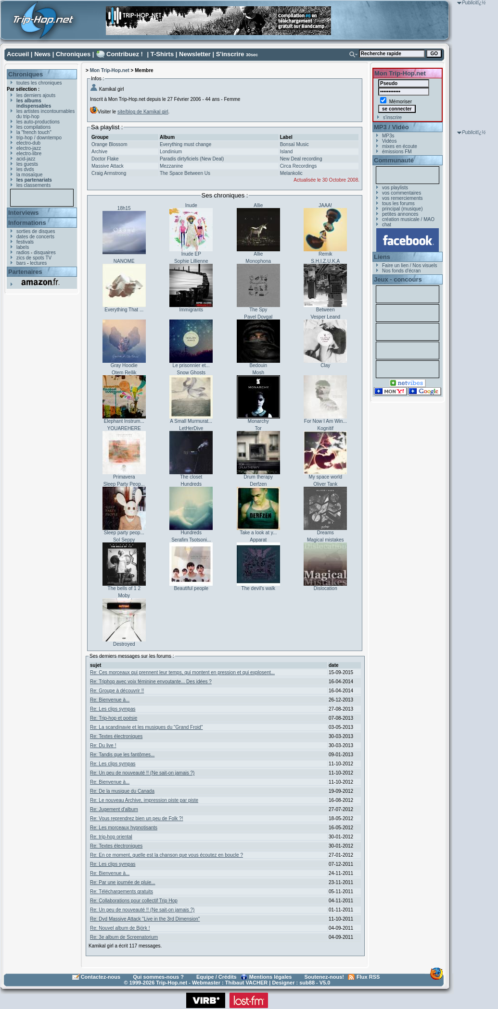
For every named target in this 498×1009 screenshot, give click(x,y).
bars (21, 263)
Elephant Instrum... (124, 421)
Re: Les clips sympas (112, 709)
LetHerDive (191, 428)
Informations (27, 222)
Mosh (258, 372)
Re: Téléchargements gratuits (121, 891)
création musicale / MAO (408, 219)
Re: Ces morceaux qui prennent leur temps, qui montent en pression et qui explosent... (182, 672)
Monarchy (258, 421)
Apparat (258, 539)
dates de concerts (35, 236)
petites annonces (400, 214)
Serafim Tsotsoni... (191, 539)
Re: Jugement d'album (114, 809)
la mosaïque (29, 174)
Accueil (18, 54)
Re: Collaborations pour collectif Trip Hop (134, 900)
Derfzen (258, 484)
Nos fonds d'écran (401, 270)
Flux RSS (368, 977)
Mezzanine (171, 166)
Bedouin (258, 365)
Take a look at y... (258, 532)
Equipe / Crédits (216, 977)
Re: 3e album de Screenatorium (124, 937)
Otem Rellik (124, 372)
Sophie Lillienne (191, 261)
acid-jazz (25, 158)
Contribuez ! (124, 54)
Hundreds (191, 484)
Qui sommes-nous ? (158, 977)
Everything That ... (123, 309)
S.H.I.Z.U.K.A (325, 261)
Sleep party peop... (124, 532)
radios (22, 252)
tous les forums (398, 203)
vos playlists (395, 187)
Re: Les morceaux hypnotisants (123, 827)
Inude (191, 205)
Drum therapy (258, 477)
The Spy (258, 309)
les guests (27, 164)
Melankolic (291, 173)
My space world (325, 477)
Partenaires (25, 271)
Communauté (394, 160)
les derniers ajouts (35, 95)
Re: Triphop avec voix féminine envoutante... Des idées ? (151, 681)
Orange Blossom (109, 144)
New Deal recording (301, 158)
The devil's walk (258, 588)
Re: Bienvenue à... (109, 699)
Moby (124, 595)
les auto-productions (38, 121)
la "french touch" (33, 132)
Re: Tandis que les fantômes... (122, 754)
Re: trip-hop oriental (111, 836)
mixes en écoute (399, 146)
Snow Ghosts (191, 372)
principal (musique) (402, 208)
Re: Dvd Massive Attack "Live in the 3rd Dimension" (145, 919)
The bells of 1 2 (124, 588)
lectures (38, 263)
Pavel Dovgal (258, 317)
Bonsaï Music (294, 144)
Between (325, 309)
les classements (33, 185)
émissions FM (397, 151)
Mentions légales (270, 977)
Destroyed (124, 644)
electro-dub (28, 143)
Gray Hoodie (124, 365)
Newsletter (195, 54)
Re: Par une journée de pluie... (122, 882)
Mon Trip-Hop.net (109, 70)
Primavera (124, 477)
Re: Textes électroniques (116, 736)
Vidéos (389, 141)
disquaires (45, 252)
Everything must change (185, 144)
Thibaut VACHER (246, 982)
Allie (258, 205)
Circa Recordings (298, 166)
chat (386, 224)
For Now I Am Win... (325, 421)
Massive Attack (107, 166)
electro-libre (28, 153)
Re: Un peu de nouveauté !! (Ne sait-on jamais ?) (142, 772)
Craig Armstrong (108, 173)
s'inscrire (392, 117)
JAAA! (325, 205)
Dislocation (325, 588)
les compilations (33, 127)
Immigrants (191, 309)
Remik (325, 254)
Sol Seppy (124, 539)
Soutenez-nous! (325, 977)
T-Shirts (162, 54)
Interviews (23, 212)
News (42, 54)
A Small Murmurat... (191, 421)
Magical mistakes (325, 539)
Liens (382, 256)
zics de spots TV (33, 257)
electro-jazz (28, 148)
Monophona (258, 261)
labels (22, 247)
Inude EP (191, 254)
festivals (25, 242)
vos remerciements (402, 198)
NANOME (124, 261)
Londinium (171, 151)
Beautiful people (191, 588)
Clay (325, 365)
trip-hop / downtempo (39, 137)
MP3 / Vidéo (391, 127)
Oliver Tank (325, 484)
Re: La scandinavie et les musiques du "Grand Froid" (146, 727)
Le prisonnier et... (191, 365)
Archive (99, 151)
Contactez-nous (101, 977)
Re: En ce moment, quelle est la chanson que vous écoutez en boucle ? (166, 855)
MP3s (388, 135)
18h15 (124, 208)
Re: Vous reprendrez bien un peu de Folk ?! (136, 818)
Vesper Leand (325, 317)
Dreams (325, 532)
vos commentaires (401, 193)
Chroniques (73, 54)
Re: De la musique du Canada (122, 791)
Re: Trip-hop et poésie (113, 718)
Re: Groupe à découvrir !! (117, 690)
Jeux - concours (398, 279)
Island (286, 151)
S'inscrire (230, 54)
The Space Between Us (185, 173)
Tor (258, 428)
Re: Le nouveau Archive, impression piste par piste (144, 800)
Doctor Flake (105, 158)
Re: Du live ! (103, 745)
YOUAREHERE (124, 428)
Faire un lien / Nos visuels (409, 265)
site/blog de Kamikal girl (142, 111)
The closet (191, 477)
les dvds (25, 169)
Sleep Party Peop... (124, 484)
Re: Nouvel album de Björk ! (120, 928)
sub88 (307, 982)
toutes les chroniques (39, 83)
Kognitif (325, 428)
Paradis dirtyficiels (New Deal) (192, 158)
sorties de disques (35, 231)
